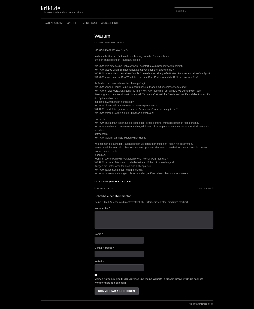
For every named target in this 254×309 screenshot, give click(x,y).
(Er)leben (114, 181)
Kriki (121, 42)
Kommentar (102, 208)
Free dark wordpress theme (200, 304)
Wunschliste (110, 23)
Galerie (72, 23)
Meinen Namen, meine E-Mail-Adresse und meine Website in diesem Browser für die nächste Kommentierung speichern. (149, 281)
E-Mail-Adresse (104, 247)
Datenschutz (53, 23)
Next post (205, 188)
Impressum (89, 23)
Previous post (105, 188)
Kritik (130, 181)
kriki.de (50, 8)
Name (99, 234)
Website (99, 261)
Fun (124, 181)
